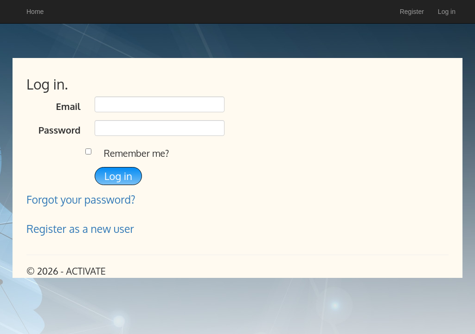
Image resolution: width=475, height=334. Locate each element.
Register (412, 11)
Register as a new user (80, 228)
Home (35, 11)
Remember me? (136, 153)
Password (60, 130)
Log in (447, 11)
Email (68, 106)
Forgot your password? (80, 199)
